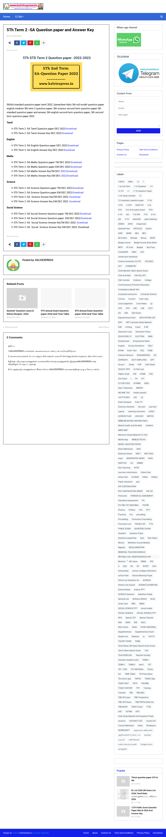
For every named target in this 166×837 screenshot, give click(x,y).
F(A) (142, 350)
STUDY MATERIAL (148, 627)
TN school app (124, 679)
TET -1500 (122, 669)
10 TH (121, 191)
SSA (120, 622)
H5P (140, 364)
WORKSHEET (124, 730)
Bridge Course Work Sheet (145, 243)
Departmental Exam (127, 318)
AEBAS (121, 224)
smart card (123, 604)
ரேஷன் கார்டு (146, 744)
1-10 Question (140, 186)
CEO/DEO (149, 261)
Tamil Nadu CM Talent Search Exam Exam (136, 646)
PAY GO (149, 491)
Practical (122, 514)
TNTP (134, 683)
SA (131, 566)
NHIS (150, 458)
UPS (137, 711)
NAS (139, 449)
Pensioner (122, 496)
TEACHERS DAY (125, 655)
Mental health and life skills (130, 425)
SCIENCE (147, 580)
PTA (151, 524)
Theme (15, 833)
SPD (120, 618)
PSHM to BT (140, 524)
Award (148, 228)
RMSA (143, 561)
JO (142, 397)
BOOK (152, 238)
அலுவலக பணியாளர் (142, 730)
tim (119, 674)
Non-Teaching (124, 468)
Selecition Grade (145, 594)
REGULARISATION (136, 547)
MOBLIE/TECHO (139, 439)
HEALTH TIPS (124, 369)
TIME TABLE (130, 674)
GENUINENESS (143, 355)
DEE (126, 313)
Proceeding (123, 519)
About (95, 833)
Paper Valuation (125, 482)
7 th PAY (136, 214)
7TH (146, 214)
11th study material (126, 196)
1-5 (151, 186)
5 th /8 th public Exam (135, 210)
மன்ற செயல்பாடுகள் (127, 744)
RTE (151, 561)
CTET (150, 308)
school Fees (123, 575)
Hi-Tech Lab (139, 369)
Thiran (150, 669)
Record (121, 543)
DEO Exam (136, 313)
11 (128, 191)
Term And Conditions (148, 150)
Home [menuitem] (6, 16)
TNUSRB (144, 683)
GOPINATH (123, 360)
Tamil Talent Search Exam (129, 650)
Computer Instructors (127, 294)
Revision (121, 561)
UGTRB (129, 711)
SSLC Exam (123, 627)
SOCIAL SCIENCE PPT (127, 608)
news (120, 458)
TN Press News (145, 674)
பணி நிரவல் (133, 740)
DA (119, 313)
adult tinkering (150, 219)
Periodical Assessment (128, 500)
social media (146, 608)
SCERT (146, 566)
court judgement (125, 303)
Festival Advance (125, 355)
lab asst (141, 407)
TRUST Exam (137, 707)
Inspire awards (139, 393)
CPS (128, 308)
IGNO (146, 383)
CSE (142, 308)
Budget (140, 247)
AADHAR (137, 219)
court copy (143, 299)
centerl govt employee (127, 257)
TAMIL (137, 641)
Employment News (141, 341)
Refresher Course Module (139, 543)
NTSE (136, 468)
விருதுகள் (122, 749)
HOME (142, 374)
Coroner (131, 299)
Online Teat (146, 472)
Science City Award (126, 585)
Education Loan (125, 332)
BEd (137, 233)
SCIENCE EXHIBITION (148, 585)
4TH (120, 210)
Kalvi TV (138, 402)
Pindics (132, 510)
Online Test (123, 477)
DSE (120, 327)
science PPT (139, 590)
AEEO (130, 224)
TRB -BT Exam (124, 697)
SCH (154, 566)
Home (86, 833)
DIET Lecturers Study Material (139, 322)
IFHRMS (137, 383)
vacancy (121, 721)
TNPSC (138, 679)
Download (71, 128)
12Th (120, 205)
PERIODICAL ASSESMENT (142, 496)
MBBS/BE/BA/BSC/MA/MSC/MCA (133, 421)
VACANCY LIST (135, 721)
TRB (131, 693)
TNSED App (150, 679)
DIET (120, 322)
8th (119, 219)
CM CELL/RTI (140, 275)
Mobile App (123, 439)
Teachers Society (143, 655)
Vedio (140, 725)
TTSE (148, 707)
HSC (151, 374)
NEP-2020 (148, 454)
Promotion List (124, 524)
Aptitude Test (124, 228)
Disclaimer (143, 155)
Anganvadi (141, 224)
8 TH (153, 214)
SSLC (143, 622)
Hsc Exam (122, 379)
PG (143, 500)
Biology (134, 238)
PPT (148, 510)
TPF (138, 688)
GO (155, 355)
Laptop (121, 411)
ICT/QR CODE (124, 383)
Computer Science (148, 294)
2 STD (129, 205)
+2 (138, 182)
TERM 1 (145, 660)
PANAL (154, 477)
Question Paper (136, 533)
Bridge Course (124, 243)
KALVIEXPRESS (44, 260)
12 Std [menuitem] (18, 16)
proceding (140, 514)
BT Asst (129, 247)
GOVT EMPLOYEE (139, 360)
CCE (142, 252)
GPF (152, 360)
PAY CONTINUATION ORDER (130, 491)
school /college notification (144, 571)
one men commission (127, 472)
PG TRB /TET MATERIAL (128, 505)
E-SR (146, 327)
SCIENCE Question (126, 594)
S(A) (125, 566)
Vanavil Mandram (126, 725)
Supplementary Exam (144, 632)
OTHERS (135, 477)
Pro (131, 514)
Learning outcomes (136, 411)
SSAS (127, 622)
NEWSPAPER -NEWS (135, 458)
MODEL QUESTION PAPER (129, 444)
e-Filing (128, 327)
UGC (120, 711)
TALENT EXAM (124, 641)
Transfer (121, 693)
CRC (135, 308)
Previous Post (11, 327)
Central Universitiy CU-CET (129, 261)
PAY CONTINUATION (127, 486)
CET (120, 266)
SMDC (142, 604)
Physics (121, 510)
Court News (141, 303)
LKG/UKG (139, 416)
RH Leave (133, 561)
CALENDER (123, 252)
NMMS (140, 463)
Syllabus (135, 636)
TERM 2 (121, 665)
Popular (121, 770)
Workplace (151, 725)
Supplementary (124, 632)
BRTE (120, 247)
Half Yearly (150, 364)
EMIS (150, 336)
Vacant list (151, 721)
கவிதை (147, 735)
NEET (138, 454)
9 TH (127, 219)
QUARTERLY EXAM (142, 529)
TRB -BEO (140, 693)
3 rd (149, 205)
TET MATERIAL (137, 669)
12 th (149, 200)
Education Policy (143, 332)
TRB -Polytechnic (141, 697)
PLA (140, 510)
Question (122, 533)
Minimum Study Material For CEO (132, 435)
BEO (144, 233)
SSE (135, 622)
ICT (142, 379)
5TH (151, 210)
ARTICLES (137, 228)
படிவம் (121, 740)
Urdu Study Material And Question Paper (136, 716)
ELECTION (139, 336)
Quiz (142, 538)
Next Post (103, 327)
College (148, 280)
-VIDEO (121, 182)
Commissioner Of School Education (133, 285)
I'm (136, 379)
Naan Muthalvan (125, 449)
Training (147, 688)
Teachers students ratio (128, 660)
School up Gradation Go (128, 580)
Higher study (123, 374)
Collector (137, 280)
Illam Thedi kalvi (125, 388)
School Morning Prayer (142, 575)
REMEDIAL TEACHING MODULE (131, 552)
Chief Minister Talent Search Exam (133, 271)
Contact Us (121, 155)
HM (134, 374)
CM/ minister (124, 280)
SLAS (152, 599)
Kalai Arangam (124, 402)
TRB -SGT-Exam (124, 702)
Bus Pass (151, 247)
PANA (145, 477)
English (121, 346)
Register (121, 547)
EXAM (121, 350)
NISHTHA (122, 463)
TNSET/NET (123, 683)
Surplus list (123, 636)
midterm (149, 425)
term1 (141, 665)
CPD (120, 308)
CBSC (134, 252)
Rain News (152, 538)
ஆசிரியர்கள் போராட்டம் (129, 735)
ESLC (150, 346)
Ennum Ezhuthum (136, 346)
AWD (120, 233)
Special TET (131, 618)
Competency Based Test (128, 289)
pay (137, 482)
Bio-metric (122, 238)
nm (131, 463)
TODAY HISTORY (125, 688)
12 (140, 196)
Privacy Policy (123, 150)
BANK (128, 233)
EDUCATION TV (125, 336)
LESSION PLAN (124, 416)
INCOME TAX (124, 393)
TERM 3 (132, 665)
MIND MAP (123, 430)
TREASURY (123, 707)
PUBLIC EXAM (124, 529)
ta (144, 636)
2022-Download (68, 171)
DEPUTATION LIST (147, 318)
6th (127, 214)
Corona (121, 299)
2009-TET (139, 205)
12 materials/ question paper (131, 200)
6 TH (120, 214)
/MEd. (130, 182)
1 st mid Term (124, 186)
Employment (123, 341)
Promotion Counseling (142, 519)
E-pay (138, 327)
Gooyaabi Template (40, 833)
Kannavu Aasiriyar (126, 407)
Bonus (143, 238)
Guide (131, 364)
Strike (134, 627)
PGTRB (145, 505)
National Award (125, 454)
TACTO (151, 636)
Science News (124, 590)
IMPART (139, 388)
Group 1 (121, 364)
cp (151, 303)
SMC (133, 604)
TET (149, 665)
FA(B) (150, 350)
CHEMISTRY (130, 266)
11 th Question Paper (142, 191)
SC (138, 566)
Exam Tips (131, 350)
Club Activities (124, 275)
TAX (146, 650)
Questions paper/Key (127, 538)
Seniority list (123, 599)
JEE (135, 397)
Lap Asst (152, 407)
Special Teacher (146, 618)
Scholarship (123, 571)
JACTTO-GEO (124, 397)
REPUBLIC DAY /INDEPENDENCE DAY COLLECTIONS (134, 557)
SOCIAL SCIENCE (125, 613)
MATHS (150, 416)
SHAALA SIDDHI (140, 599)
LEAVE (151, 411)
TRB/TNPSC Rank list (144, 702)
